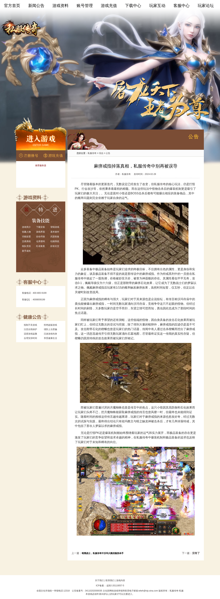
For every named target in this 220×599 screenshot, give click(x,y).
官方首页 (12, 5)
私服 (181, 590)
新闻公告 (36, 5)
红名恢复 (40, 246)
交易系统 (26, 241)
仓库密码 (40, 241)
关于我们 (99, 580)
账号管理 (85, 5)
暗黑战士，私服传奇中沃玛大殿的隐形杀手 (103, 553)
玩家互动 (157, 5)
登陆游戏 (54, 227)
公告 (108, 153)
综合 (101, 153)
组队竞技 (26, 246)
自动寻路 (40, 236)
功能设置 (26, 236)
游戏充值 (109, 5)
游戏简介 (26, 227)
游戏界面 (40, 232)
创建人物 (26, 232)
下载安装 (40, 227)
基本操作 (54, 232)
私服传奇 (92, 153)
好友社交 (54, 246)
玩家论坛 (206, 5)
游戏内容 (120, 580)
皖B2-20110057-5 (115, 585)
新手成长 (26, 251)
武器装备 (54, 236)
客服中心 (181, 5)
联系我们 (110, 580)
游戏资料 (60, 5)
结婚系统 (54, 241)
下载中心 (133, 5)
